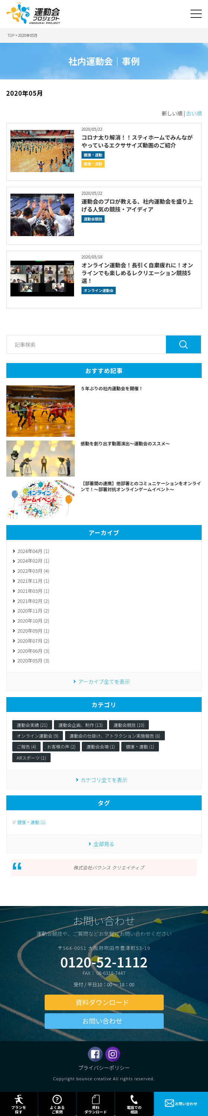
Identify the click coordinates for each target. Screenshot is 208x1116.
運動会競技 (93, 219)
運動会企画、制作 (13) (80, 725)
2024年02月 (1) (33, 560)
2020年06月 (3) (33, 650)
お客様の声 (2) (61, 746)
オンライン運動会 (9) (38, 735)
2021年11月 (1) (33, 580)
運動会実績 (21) (32, 725)
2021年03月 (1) (33, 590)
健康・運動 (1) (140, 746)
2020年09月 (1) (33, 630)
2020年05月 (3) (33, 660)
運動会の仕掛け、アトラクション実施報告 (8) (115, 735)
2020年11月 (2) (33, 610)
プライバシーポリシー (104, 1067)
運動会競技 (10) (128, 725)
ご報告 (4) (26, 746)
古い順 (194, 113)
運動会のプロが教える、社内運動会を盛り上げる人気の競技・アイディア (137, 205)
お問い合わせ (102, 1021)
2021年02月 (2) (33, 600)
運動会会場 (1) (100, 746)
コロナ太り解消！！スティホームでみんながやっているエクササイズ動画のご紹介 (137, 141)
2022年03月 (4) (33, 570)
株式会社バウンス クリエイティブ (108, 867)
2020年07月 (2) (33, 640)
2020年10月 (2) (33, 620)
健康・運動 (93, 155)
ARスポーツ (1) (31, 757)
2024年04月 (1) (33, 550)
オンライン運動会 (98, 290)
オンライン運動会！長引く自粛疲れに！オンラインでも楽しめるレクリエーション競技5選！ (137, 272)
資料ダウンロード (102, 1002)
